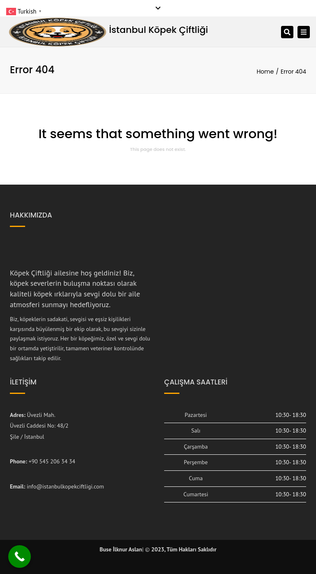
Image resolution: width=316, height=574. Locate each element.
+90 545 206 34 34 (51, 461)
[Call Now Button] (19, 556)
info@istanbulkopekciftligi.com (65, 486)
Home (265, 71)
